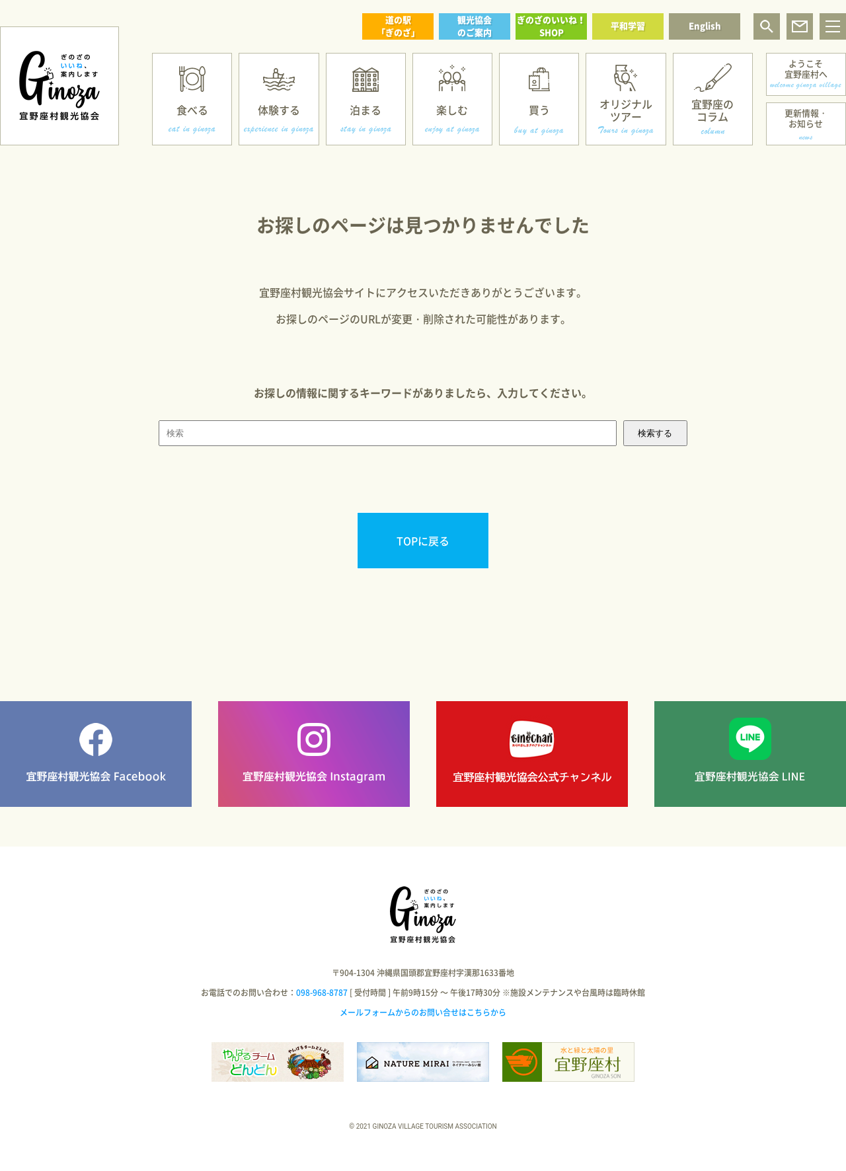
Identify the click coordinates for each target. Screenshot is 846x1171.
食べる (192, 110)
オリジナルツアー (625, 110)
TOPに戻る (423, 540)
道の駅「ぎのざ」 (398, 25)
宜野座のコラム (712, 110)
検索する (655, 433)
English (705, 25)
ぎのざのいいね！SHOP (551, 25)
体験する (279, 110)
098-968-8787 (322, 993)
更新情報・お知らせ (806, 118)
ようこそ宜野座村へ (806, 68)
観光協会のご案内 (474, 25)
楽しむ (452, 110)
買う (539, 110)
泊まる (365, 110)
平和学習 (628, 25)
